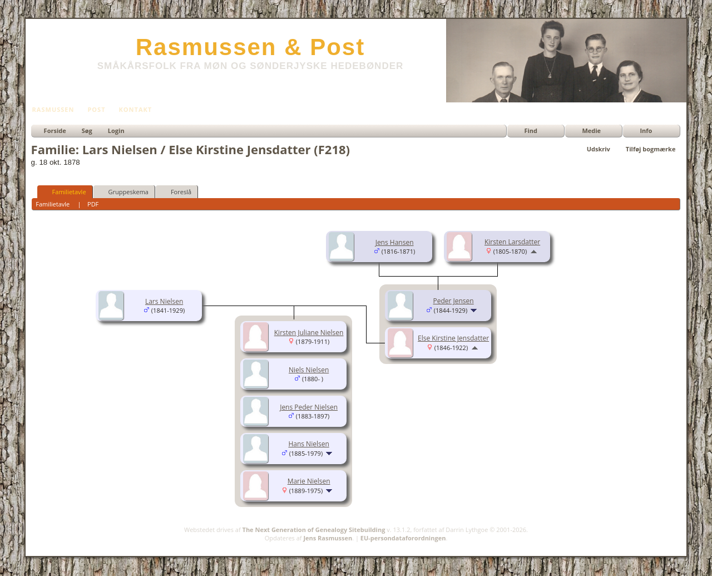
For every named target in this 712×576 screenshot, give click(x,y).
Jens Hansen (394, 242)
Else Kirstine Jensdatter (453, 338)
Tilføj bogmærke (651, 149)
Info (646, 130)
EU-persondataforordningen (403, 538)
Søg (87, 130)
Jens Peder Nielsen (309, 407)
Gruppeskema (123, 191)
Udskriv (598, 149)
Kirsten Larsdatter (512, 242)
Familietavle (64, 191)
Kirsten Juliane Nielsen (309, 332)
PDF (92, 204)
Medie (591, 130)
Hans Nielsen (308, 444)
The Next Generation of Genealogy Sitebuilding (314, 529)
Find (530, 130)
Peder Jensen (453, 301)
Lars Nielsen (164, 301)
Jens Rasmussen (327, 538)
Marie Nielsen (309, 481)
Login (116, 130)
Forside (55, 130)
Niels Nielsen (309, 370)
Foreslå (176, 191)
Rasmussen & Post (250, 47)
